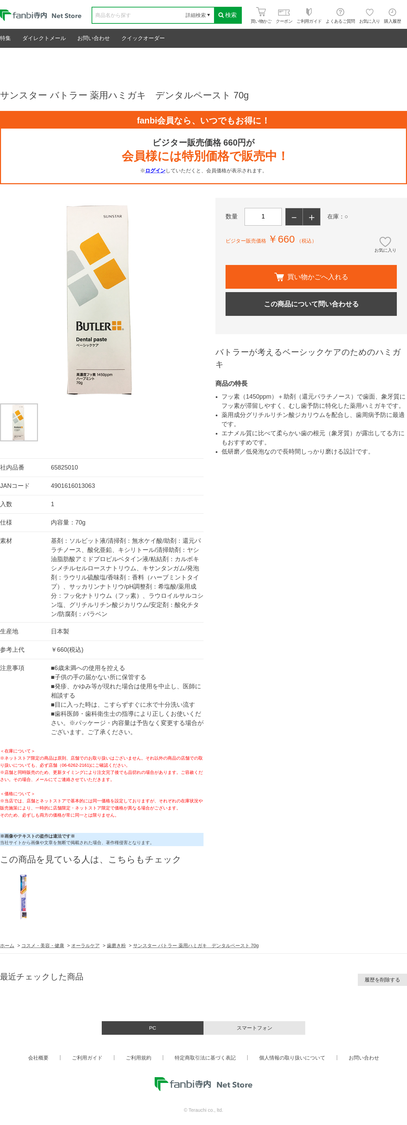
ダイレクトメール (44, 38)
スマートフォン (254, 1028)
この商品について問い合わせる (311, 304)
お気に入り (385, 250)
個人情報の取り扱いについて (292, 1058)
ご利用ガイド (87, 1058)
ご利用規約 (138, 1058)
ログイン (155, 170)
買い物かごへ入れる (311, 277)
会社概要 (38, 1058)
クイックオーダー (143, 38)
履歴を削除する (382, 980)
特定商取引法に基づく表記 (205, 1058)
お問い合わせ (93, 38)
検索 (227, 15)
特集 (5, 38)
